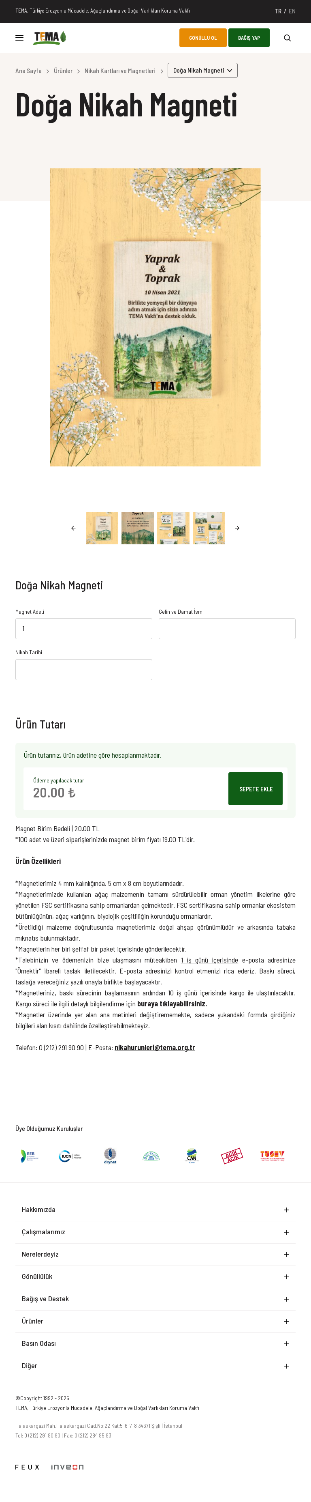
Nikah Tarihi (28, 652)
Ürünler (63, 70)
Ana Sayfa (28, 70)
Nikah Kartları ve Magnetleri (120, 70)
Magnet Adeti (29, 611)
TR (278, 11)
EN (292, 11)
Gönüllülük (37, 1276)
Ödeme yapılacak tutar (58, 780)
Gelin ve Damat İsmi (181, 611)
